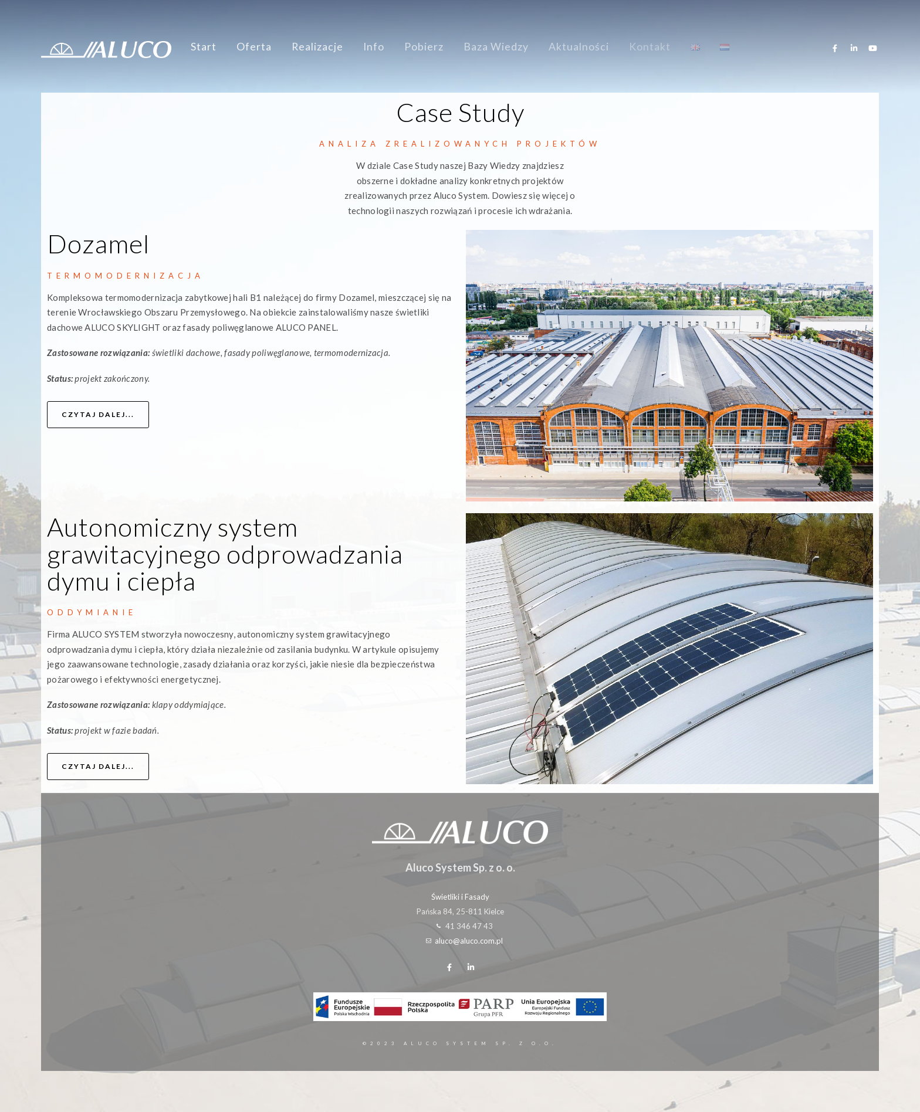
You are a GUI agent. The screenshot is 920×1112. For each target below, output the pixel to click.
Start (204, 46)
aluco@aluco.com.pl (469, 940)
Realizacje (317, 46)
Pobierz (424, 46)
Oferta (254, 46)
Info (373, 46)
